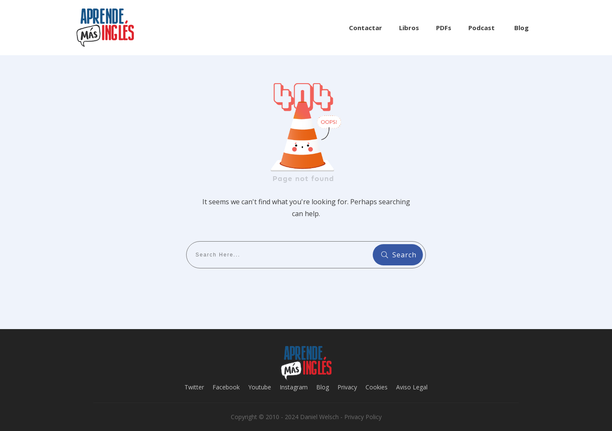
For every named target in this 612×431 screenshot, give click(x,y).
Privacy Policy (363, 417)
